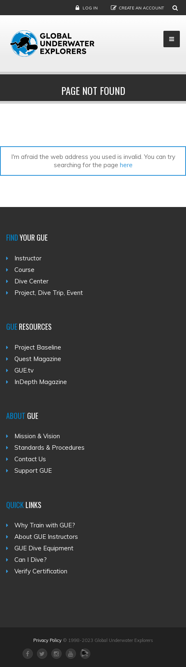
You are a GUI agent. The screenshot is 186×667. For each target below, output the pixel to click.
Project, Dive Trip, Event (48, 293)
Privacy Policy (47, 640)
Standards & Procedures (49, 447)
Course (24, 270)
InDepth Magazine (40, 382)
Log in (90, 8)
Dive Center (31, 281)
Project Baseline (37, 347)
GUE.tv (24, 370)
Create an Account (141, 8)
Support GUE (33, 470)
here (126, 165)
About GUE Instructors (46, 536)
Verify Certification (40, 571)
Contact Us (30, 459)
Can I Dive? (30, 560)
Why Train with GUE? (44, 525)
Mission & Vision (37, 436)
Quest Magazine (37, 359)
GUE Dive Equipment (43, 548)
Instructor (27, 258)
